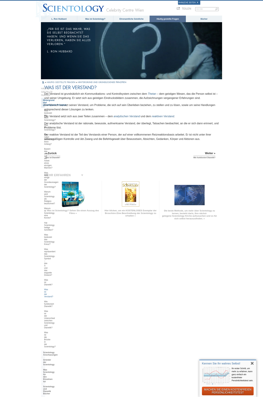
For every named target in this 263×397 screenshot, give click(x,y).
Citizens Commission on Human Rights (192, 381)
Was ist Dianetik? (52, 170)
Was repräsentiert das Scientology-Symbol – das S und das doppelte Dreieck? (59, 162)
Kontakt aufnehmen (134, 356)
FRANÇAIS (48, 341)
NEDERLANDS (50, 359)
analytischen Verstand (163, 120)
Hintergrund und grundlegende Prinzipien (54, 94)
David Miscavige (181, 342)
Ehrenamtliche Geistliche (131, 19)
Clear (45, 235)
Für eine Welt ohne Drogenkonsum (190, 371)
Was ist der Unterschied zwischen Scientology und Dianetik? (59, 185)
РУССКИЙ (48, 352)
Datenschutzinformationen (133, 393)
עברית (47, 345)
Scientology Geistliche (54, 245)
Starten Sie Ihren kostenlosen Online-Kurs (192, 347)
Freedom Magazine (182, 364)
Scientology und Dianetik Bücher (59, 217)
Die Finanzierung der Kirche (56, 293)
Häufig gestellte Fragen (168, 19)
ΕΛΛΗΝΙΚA (85, 348)
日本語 (46, 349)
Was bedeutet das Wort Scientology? (54, 102)
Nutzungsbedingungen (181, 393)
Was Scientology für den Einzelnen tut (55, 211)
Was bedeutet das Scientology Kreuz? (57, 154)
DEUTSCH (48, 363)
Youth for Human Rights (184, 378)
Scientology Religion (183, 339)
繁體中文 (47, 356)
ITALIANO (85, 352)
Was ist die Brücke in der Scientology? (55, 193)
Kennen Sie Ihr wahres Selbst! (221, 363)
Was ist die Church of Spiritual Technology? (57, 287)
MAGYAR (84, 331)
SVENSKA (85, 338)
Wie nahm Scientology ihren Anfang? (56, 115)
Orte (126, 360)
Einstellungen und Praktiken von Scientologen (58, 259)
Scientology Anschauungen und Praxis (144, 332)
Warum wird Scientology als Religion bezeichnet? (56, 137)
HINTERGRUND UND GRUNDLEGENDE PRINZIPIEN (102, 82)
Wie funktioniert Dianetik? (55, 180)
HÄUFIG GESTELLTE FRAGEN (61, 82)
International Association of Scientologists (186, 359)
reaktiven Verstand (200, 120)
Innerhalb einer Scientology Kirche (56, 251)
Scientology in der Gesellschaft (58, 298)
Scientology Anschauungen (56, 200)
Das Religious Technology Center (59, 281)
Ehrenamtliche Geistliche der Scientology (187, 353)
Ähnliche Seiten (188, 2)
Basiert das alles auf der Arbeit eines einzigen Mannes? (57, 122)
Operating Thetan (51, 240)
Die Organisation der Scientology (59, 270)
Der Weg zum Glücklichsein (186, 367)
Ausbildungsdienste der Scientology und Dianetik (55, 224)
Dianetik (176, 332)
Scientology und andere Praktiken (59, 265)
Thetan (189, 93)
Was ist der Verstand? (54, 174)
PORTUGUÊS (87, 355)
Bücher (204, 19)
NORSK (84, 334)
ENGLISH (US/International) (57, 331)
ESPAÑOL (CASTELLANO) (94, 345)
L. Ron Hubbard (59, 19)
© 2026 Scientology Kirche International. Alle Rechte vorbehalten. (75, 393)
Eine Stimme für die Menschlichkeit (142, 335)
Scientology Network (183, 335)
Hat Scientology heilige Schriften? (59, 148)
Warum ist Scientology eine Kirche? (60, 143)
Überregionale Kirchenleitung (57, 276)
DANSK (46, 338)
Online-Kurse (131, 349)
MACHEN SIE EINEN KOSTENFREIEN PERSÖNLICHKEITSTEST (227, 391)
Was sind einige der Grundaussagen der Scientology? (59, 129)
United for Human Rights (185, 374)
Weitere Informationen (135, 353)
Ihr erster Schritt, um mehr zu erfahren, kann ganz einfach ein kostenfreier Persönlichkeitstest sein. (242, 374)
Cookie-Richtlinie (159, 393)
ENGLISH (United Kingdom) (57, 334)
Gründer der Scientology (55, 205)
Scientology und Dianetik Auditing (59, 230)
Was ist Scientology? (95, 19)
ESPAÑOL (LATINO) (90, 341)
